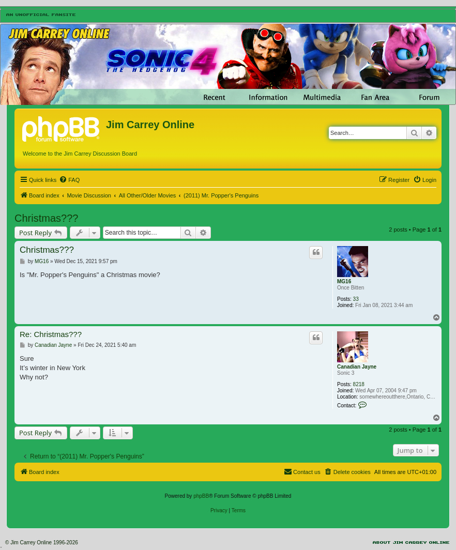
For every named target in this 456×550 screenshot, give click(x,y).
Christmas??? (46, 218)
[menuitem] (69, 180)
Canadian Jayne (356, 367)
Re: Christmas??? (51, 334)
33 (356, 299)
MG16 (344, 281)
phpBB (201, 496)
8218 (358, 384)
